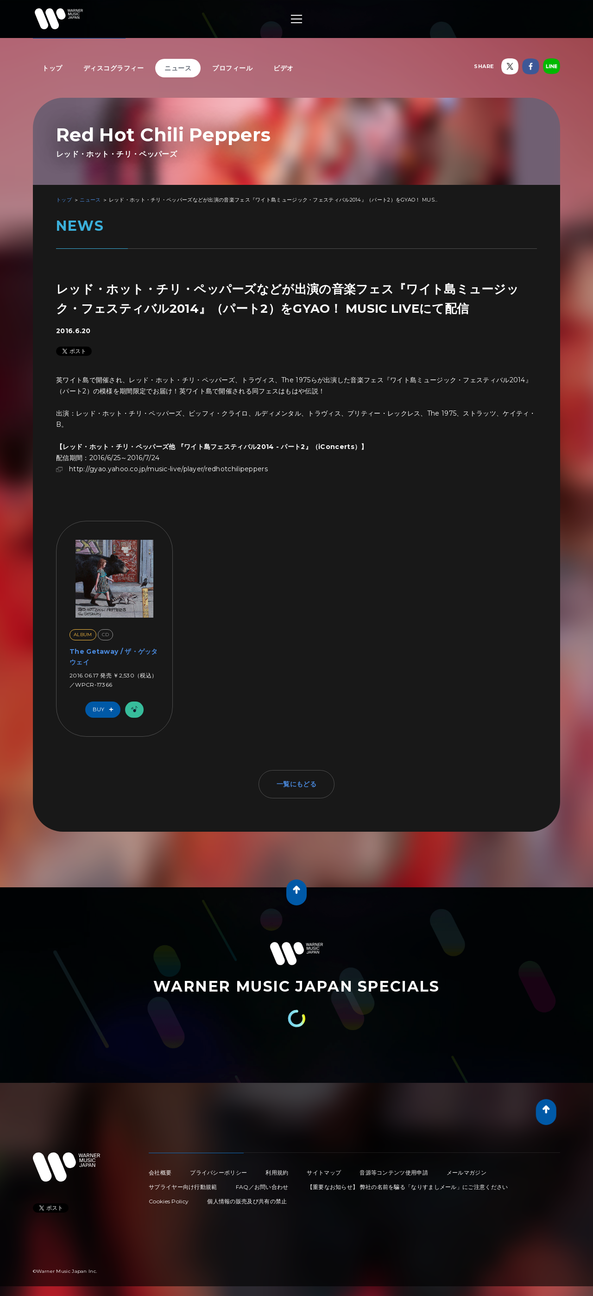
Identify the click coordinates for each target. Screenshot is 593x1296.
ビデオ (283, 68)
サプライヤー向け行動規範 (183, 1186)
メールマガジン (466, 1172)
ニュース (177, 68)
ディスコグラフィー (113, 68)
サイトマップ (324, 1172)
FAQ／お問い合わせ (262, 1186)
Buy (105, 710)
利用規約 (276, 1172)
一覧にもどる (296, 784)
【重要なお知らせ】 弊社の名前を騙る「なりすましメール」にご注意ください (407, 1186)
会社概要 (160, 1172)
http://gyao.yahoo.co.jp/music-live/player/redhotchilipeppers (168, 469)
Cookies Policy (169, 1201)
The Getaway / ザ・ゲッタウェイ (113, 656)
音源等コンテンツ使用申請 (394, 1172)
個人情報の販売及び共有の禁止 (247, 1201)
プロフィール (232, 68)
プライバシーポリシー (218, 1172)
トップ (52, 68)
